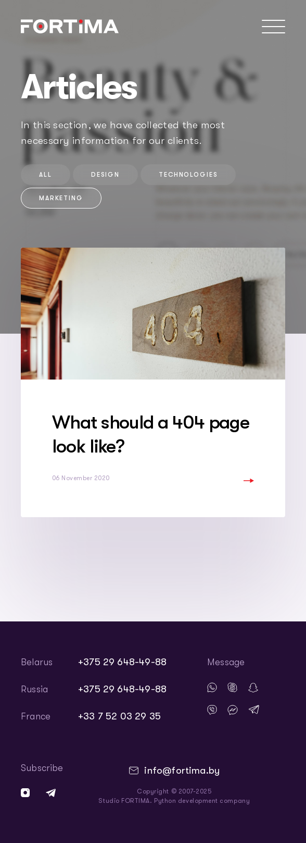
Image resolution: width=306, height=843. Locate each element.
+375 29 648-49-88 (122, 662)
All (45, 174)
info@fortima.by (182, 770)
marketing (61, 198)
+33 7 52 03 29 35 (119, 716)
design (105, 174)
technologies (188, 174)
